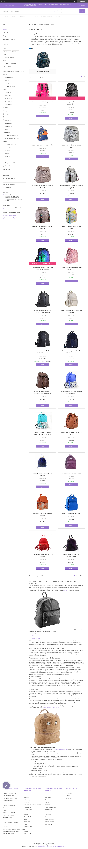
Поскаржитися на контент (44, 846)
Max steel (48, 812)
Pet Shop (26, 797)
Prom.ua (53, 843)
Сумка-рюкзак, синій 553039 (71, 514)
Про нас (57, 17)
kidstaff (68, 795)
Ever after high (28, 809)
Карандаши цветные (9, 812)
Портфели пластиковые (10, 798)
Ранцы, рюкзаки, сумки (9, 793)
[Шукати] (82, 11)
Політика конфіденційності (59, 846)
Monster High (28, 807)
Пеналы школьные (8, 795)
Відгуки (5, 36)
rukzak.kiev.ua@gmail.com (12, 218)
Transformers (49, 800)
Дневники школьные (9, 820)
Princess (26, 812)
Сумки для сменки (8, 800)
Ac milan (47, 805)
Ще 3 (6, 129)
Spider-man (48, 809)
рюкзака (65, 590)
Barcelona (48, 797)
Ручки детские (7, 817)
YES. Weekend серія (43, 71)
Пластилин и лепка (8, 815)
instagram (69, 793)
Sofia (25, 795)
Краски (5, 810)
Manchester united (50, 807)
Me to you (27, 821)
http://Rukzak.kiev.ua (10, 215)
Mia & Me (26, 802)
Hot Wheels (48, 795)
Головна (5, 17)
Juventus (47, 802)
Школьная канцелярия (9, 803)
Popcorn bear (28, 831)
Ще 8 (6, 107)
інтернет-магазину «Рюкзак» (51, 707)
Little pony (27, 800)
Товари (13, 17)
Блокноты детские (8, 836)
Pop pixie (26, 829)
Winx (25, 819)
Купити (42, 116)
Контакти (35, 17)
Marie (25, 824)
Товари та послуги (37, 24)
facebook (68, 798)
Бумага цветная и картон (10, 822)
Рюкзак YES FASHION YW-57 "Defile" (43, 145)
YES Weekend (36, 638)
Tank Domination (50, 819)
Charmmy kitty (28, 826)
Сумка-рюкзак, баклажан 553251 (71, 473)
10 (81, 576)
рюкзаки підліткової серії (61, 749)
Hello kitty (27, 814)
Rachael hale (27, 817)
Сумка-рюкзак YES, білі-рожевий (42, 102)
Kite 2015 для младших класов (32, 805)
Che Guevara (49, 824)
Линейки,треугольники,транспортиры (14, 829)
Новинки (22, 17)
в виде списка (84, 77)
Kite (33, 635)
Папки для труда (8, 808)
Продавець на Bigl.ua (44, 845)
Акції (28, 17)
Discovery (48, 814)
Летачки (47, 817)
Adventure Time (28, 834)
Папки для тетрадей (9, 805)
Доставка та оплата (46, 17)
